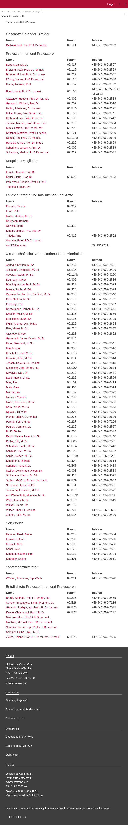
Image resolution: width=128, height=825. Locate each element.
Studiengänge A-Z (16, 700)
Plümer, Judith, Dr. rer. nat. (22, 416)
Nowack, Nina (14, 544)
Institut (21, 22)
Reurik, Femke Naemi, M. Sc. (23, 436)
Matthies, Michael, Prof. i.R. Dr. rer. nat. (29, 622)
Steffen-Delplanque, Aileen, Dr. (24, 470)
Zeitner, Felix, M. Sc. (18, 514)
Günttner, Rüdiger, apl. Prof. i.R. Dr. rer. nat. (32, 607)
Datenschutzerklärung (32, 808)
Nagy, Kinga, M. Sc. (18, 407)
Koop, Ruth (13, 211)
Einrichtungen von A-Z (19, 745)
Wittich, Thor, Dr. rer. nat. (21, 510)
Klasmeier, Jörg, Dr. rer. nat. (22, 367)
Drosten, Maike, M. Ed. (19, 313)
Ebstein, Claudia (16, 206)
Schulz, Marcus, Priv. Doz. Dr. (23, 230)
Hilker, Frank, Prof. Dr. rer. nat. (24, 113)
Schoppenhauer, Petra (19, 553)
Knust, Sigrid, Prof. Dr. (19, 177)
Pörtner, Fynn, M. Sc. (18, 421)
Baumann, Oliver (16, 279)
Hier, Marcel (13, 348)
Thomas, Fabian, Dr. (18, 186)
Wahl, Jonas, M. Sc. (18, 500)
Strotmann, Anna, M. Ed (20, 485)
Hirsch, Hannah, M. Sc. (20, 353)
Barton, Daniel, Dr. (17, 64)
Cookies (106, 808)
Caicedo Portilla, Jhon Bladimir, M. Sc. (28, 294)
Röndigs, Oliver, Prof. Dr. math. (24, 142)
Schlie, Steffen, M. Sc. (19, 456)
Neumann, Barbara (17, 221)
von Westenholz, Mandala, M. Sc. (26, 495)
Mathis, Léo (13, 392)
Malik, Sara (13, 387)
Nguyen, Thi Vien (16, 411)
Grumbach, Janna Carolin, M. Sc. (26, 338)
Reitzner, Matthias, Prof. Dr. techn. (26, 45)
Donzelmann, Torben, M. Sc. (23, 309)
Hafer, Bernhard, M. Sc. (20, 343)
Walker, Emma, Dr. (17, 505)
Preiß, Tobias (14, 431)
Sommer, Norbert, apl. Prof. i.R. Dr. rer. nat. (31, 627)
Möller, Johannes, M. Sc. (20, 402)
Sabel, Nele (13, 549)
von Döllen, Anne (16, 245)
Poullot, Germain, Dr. (18, 426)
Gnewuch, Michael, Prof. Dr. (22, 103)
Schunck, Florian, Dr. (18, 465)
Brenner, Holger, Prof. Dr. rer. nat (25, 74)
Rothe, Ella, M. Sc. (17, 441)
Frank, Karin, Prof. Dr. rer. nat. (24, 91)
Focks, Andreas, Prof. (19, 84)
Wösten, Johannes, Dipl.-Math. (24, 578)
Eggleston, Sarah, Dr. (19, 318)
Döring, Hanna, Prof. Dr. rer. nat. (25, 79)
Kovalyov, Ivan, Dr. (17, 372)
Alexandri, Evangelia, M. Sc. (23, 269)
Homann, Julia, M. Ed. (19, 358)
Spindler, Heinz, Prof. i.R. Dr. (23, 632)
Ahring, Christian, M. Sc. (20, 265)
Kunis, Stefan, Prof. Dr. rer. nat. (24, 128)
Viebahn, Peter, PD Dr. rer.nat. (24, 240)
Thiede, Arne (13, 235)
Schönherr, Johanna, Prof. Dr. (23, 147)
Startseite (10, 22)
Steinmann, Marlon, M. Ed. (22, 475)
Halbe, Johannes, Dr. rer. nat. (23, 108)
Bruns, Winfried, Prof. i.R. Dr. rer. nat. (28, 597)
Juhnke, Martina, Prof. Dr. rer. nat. (26, 123)
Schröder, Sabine (16, 558)
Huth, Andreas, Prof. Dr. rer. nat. (25, 118)
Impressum (12, 808)
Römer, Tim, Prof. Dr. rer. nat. (23, 137)
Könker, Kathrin (15, 539)
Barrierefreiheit (55, 808)
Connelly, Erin (14, 304)
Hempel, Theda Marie (19, 534)
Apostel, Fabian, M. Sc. (20, 274)
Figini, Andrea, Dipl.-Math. (21, 323)
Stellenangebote (15, 718)
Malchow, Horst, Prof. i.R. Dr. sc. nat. (28, 617)
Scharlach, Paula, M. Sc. (20, 446)
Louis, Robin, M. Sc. (18, 377)
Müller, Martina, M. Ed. (19, 216)
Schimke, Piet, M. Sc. (19, 451)
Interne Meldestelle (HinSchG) (82, 808)
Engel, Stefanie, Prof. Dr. (21, 172)
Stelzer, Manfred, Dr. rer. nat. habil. (26, 480)
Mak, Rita (12, 382)
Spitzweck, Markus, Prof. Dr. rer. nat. (28, 152)
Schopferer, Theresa (18, 460)
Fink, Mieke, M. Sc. (17, 328)
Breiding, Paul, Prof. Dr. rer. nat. (25, 69)
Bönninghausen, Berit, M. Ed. (23, 284)
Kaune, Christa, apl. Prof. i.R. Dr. (25, 612)
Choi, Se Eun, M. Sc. (18, 299)
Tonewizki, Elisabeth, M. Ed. (22, 490)
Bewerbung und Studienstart (23, 709)
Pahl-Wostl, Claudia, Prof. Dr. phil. (26, 182)
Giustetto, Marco (16, 333)
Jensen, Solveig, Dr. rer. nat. (23, 363)
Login (110, 4)
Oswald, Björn (14, 225)
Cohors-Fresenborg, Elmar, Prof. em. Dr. (30, 602)
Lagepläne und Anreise (19, 736)
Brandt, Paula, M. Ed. (19, 289)
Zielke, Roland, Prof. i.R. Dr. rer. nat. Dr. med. (33, 637)
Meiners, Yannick (16, 397)
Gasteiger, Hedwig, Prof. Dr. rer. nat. (27, 98)
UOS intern (12, 754)
